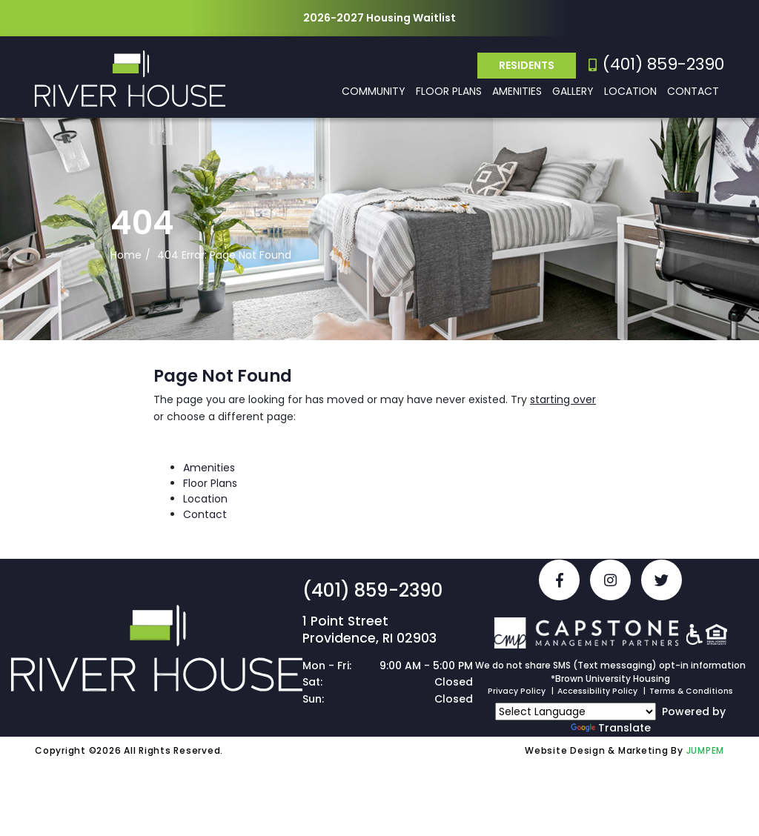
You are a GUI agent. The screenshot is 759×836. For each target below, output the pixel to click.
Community (373, 91)
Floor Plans (449, 91)
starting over (563, 399)
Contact (693, 91)
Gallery (573, 91)
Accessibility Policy (597, 691)
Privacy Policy (517, 691)
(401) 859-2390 (656, 64)
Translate (611, 727)
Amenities (517, 91)
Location (630, 91)
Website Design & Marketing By (604, 750)
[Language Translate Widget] (575, 711)
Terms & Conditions (691, 691)
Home (126, 255)
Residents (526, 65)
